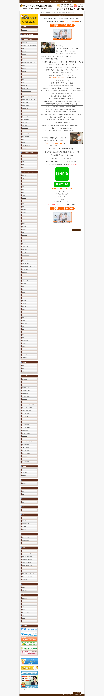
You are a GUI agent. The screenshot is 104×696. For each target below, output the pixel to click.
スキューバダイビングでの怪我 (27, 441)
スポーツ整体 (24, 249)
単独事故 (23, 139)
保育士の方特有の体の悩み (26, 562)
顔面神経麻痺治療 (25, 340)
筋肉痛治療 (24, 283)
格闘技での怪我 (24, 436)
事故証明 (23, 142)
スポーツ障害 (24, 175)
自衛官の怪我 (24, 579)
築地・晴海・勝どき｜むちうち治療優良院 (29, 45)
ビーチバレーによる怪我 (26, 396)
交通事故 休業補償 (25, 105)
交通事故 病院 (24, 85)
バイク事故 (24, 54)
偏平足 (23, 206)
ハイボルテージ (24, 297)
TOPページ (42, 12)
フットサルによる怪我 (26, 390)
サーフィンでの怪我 (25, 413)
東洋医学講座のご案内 (24, 37)
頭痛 (23, 186)
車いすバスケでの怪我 (26, 433)
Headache (23, 469)
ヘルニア (23, 215)
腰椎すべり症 (24, 235)
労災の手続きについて (26, 529)
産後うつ (23, 314)
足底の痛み (24, 212)
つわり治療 (24, 303)
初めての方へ (24, 598)
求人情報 (23, 618)
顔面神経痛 (24, 346)
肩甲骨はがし (24, 277)
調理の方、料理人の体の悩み (27, 576)
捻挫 (23, 164)
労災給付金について (25, 526)
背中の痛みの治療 (25, 269)
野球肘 (23, 203)
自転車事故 (24, 59)
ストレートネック (25, 243)
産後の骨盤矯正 (24, 317)
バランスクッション (25, 540)
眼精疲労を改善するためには (27, 240)
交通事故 (23, 82)
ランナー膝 (24, 209)
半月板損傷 (24, 198)
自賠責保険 (24, 71)
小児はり (23, 309)
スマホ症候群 (24, 357)
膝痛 (23, 192)
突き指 (23, 167)
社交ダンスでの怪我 (25, 450)
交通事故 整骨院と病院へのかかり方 (28, 99)
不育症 (23, 326)
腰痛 (23, 189)
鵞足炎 (23, 286)
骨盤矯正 (23, 292)
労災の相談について (25, 523)
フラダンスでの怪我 (25, 444)
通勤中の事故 (24, 520)
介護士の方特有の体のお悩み (27, 559)
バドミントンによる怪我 (26, 384)
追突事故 (23, 65)
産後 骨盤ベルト (25, 590)
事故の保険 (24, 68)
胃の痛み (23, 337)
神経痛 (23, 178)
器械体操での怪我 (25, 430)
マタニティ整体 (24, 354)
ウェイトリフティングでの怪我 (27, 407)
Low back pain (24, 472)
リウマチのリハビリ (25, 263)
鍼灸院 (23, 606)
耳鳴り (23, 334)
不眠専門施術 (24, 30)
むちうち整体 (24, 125)
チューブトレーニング (26, 537)
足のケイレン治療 (25, 280)
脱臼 (23, 161)
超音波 (23, 368)
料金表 (23, 615)
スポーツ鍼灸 (24, 306)
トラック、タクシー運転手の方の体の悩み (29, 553)
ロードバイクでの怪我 (26, 427)
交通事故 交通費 (25, 102)
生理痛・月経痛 (24, 323)
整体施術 (23, 609)
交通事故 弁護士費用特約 (26, 91)
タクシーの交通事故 (25, 136)
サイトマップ (23, 689)
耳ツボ (23, 329)
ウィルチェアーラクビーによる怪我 (28, 404)
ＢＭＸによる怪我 (25, 393)
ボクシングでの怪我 (25, 424)
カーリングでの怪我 (25, 461)
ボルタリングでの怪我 (26, 453)
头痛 (23, 491)
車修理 (23, 79)
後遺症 (23, 48)
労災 (23, 76)
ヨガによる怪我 (24, 399)
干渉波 (23, 365)
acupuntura (24, 483)
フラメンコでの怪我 (25, 447)
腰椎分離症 (24, 229)
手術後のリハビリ (25, 260)
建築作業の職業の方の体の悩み (27, 565)
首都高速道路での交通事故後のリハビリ (28, 62)
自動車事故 (24, 51)
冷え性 (23, 289)
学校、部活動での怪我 (26, 387)
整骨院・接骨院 (24, 603)
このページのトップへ (77, 692)
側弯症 (23, 232)
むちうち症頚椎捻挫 (25, 119)
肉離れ (23, 158)
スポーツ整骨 (24, 252)
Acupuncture (24, 475)
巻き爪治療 (24, 300)
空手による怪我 (24, 379)
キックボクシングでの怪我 (26, 410)
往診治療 (23, 195)
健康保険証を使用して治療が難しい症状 (28, 266)
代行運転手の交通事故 (26, 145)
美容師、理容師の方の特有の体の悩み (28, 573)
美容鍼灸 (23, 587)
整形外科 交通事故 (25, 133)
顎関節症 (23, 223)
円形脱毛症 (24, 343)
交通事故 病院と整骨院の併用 (27, 96)
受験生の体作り (24, 272)
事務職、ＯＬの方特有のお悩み (27, 556)
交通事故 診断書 (25, 88)
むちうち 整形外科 (25, 128)
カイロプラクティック (26, 612)
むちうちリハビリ (25, 116)
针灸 (23, 494)
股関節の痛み (24, 226)
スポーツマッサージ (25, 246)
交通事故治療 (24, 42)
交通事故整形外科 (25, 108)
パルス (23, 371)
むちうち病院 (24, 122)
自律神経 (23, 320)
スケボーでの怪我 (25, 416)
